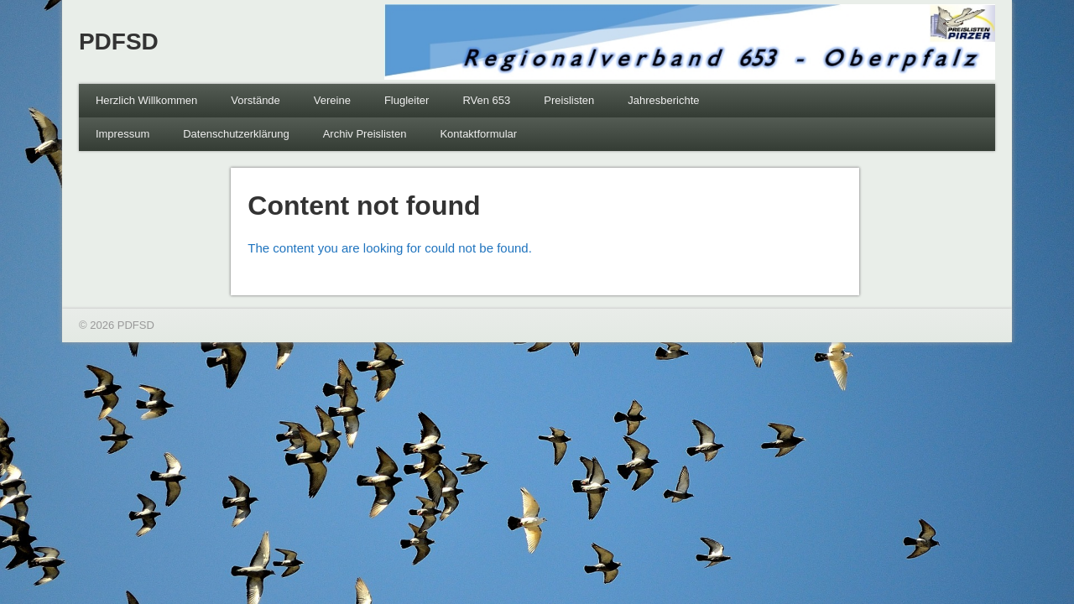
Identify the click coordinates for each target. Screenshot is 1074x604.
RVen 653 (486, 100)
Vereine (332, 100)
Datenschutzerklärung (236, 134)
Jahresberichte (663, 100)
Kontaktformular (478, 134)
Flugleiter (406, 100)
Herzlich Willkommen (146, 100)
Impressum (122, 134)
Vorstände (255, 100)
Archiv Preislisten (365, 134)
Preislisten (569, 100)
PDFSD (119, 42)
